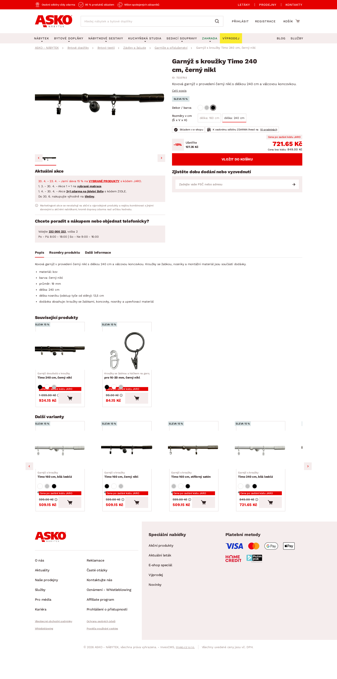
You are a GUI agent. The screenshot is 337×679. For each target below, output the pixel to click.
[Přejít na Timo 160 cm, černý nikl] (135, 469)
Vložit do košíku (237, 159)
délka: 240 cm (234, 118)
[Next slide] (161, 158)
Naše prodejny (46, 608)
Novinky (155, 613)
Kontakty (293, 4)
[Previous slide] (39, 158)
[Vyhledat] (218, 21)
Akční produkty (161, 574)
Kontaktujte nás (99, 608)
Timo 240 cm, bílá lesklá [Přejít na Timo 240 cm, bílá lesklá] (256, 499)
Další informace (98, 252)
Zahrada (209, 38)
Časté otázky (97, 599)
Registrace (265, 21)
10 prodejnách (268, 129)
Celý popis (179, 90)
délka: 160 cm (209, 118)
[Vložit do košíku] (86, 412)
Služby (297, 38)
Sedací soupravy (181, 38)
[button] (45, 159)
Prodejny (267, 4)
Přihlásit (240, 21)
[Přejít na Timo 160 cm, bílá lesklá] (68, 469)
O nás (39, 589)
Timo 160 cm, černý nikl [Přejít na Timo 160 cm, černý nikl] (123, 499)
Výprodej (156, 603)
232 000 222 (57, 231)
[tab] (39, 253)
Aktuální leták (160, 584)
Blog (281, 38)
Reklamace (95, 589)
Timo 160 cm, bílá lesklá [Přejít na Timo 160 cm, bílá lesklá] (56, 499)
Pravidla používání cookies (102, 657)
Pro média (43, 628)
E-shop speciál (160, 594)
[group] (100, 104)
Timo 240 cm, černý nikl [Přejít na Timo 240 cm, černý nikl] (56, 385)
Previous (29, 488)
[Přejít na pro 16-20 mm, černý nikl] (135, 356)
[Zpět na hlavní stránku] (53, 21)
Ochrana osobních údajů (101, 649)
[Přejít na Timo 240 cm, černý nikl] (68, 356)
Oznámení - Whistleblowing (109, 618)
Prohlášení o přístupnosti (107, 638)
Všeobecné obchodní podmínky (53, 649)
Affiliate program (100, 628)
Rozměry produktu (64, 252)
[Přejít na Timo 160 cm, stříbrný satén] (202, 469)
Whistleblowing (44, 657)
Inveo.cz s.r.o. (185, 675)
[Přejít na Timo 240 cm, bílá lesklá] (268, 469)
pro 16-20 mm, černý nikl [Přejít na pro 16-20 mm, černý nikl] (133, 385)
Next (308, 488)
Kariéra (40, 638)
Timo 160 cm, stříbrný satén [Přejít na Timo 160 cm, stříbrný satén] (192, 499)
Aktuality (42, 599)
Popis (39, 252)
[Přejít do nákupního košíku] (291, 21)
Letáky (244, 4)
